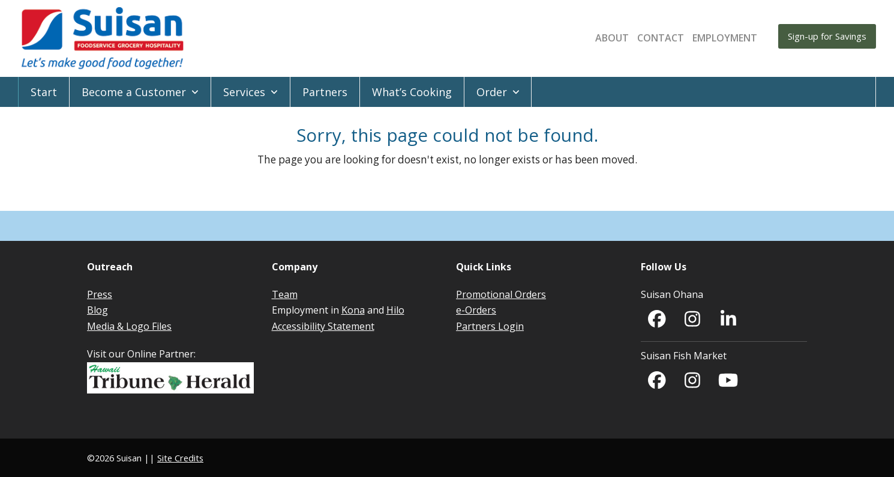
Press (99, 294)
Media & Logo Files (129, 326)
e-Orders (476, 310)
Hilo (395, 310)
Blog (97, 310)
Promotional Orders (501, 294)
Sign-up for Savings (827, 36)
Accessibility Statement (323, 326)
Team (285, 294)
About (612, 37)
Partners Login (490, 326)
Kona (353, 310)
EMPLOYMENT (724, 37)
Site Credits (180, 458)
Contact (660, 37)
